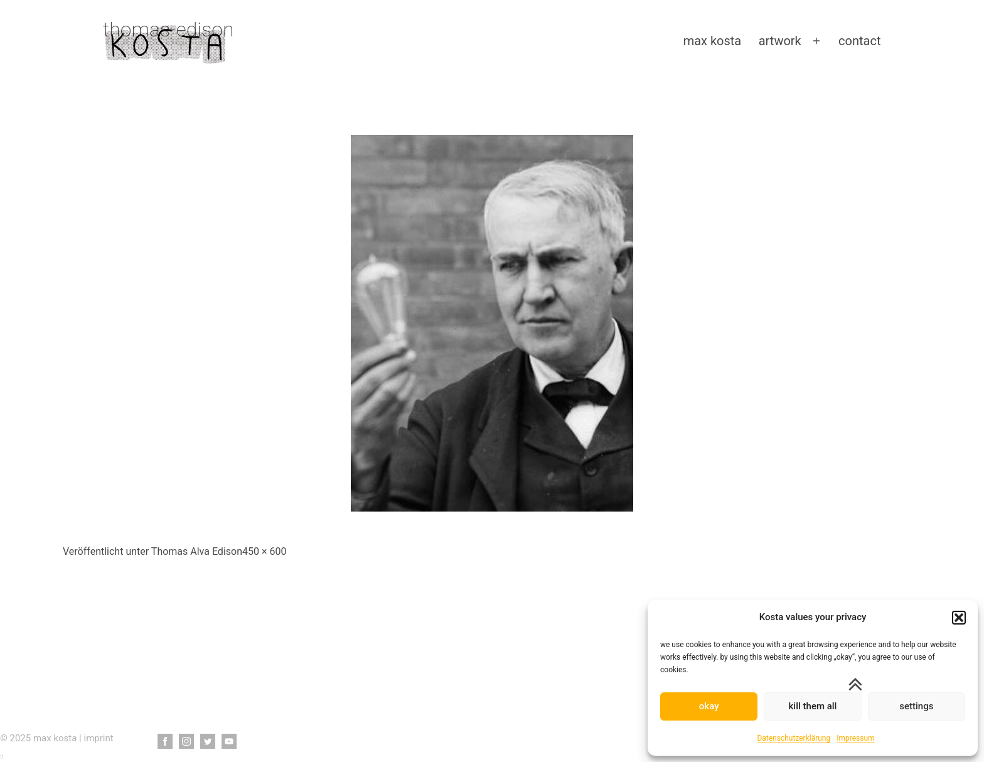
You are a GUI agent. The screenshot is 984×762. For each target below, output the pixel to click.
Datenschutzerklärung (793, 738)
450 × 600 (264, 551)
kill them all (813, 706)
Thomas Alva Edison (196, 551)
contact (859, 40)
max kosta (712, 40)
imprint (99, 738)
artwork (780, 40)
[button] (959, 617)
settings (916, 706)
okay (709, 706)
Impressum (855, 738)
